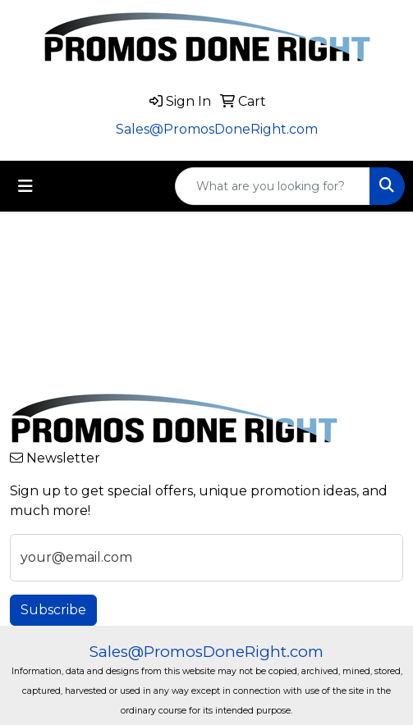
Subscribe (53, 610)
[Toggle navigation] (25, 186)
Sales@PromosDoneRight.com (217, 129)
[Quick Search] (272, 186)
